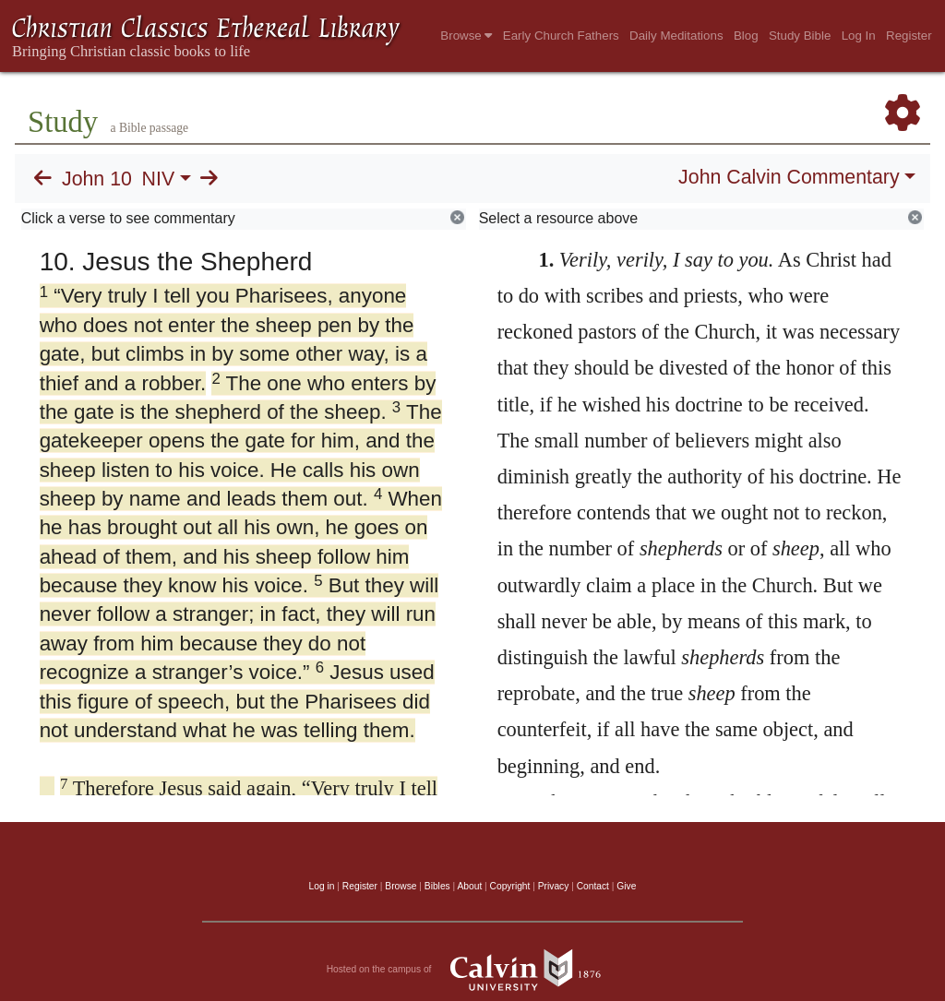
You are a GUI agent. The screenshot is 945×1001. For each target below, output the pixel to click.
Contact (593, 886)
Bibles (437, 886)
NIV (158, 179)
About (469, 886)
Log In (859, 35)
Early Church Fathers (561, 35)
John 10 (97, 179)
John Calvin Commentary (788, 177)
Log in (322, 886)
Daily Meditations (676, 35)
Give (626, 886)
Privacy (553, 886)
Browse (466, 35)
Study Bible (800, 35)
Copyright (510, 886)
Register (909, 35)
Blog (746, 35)
